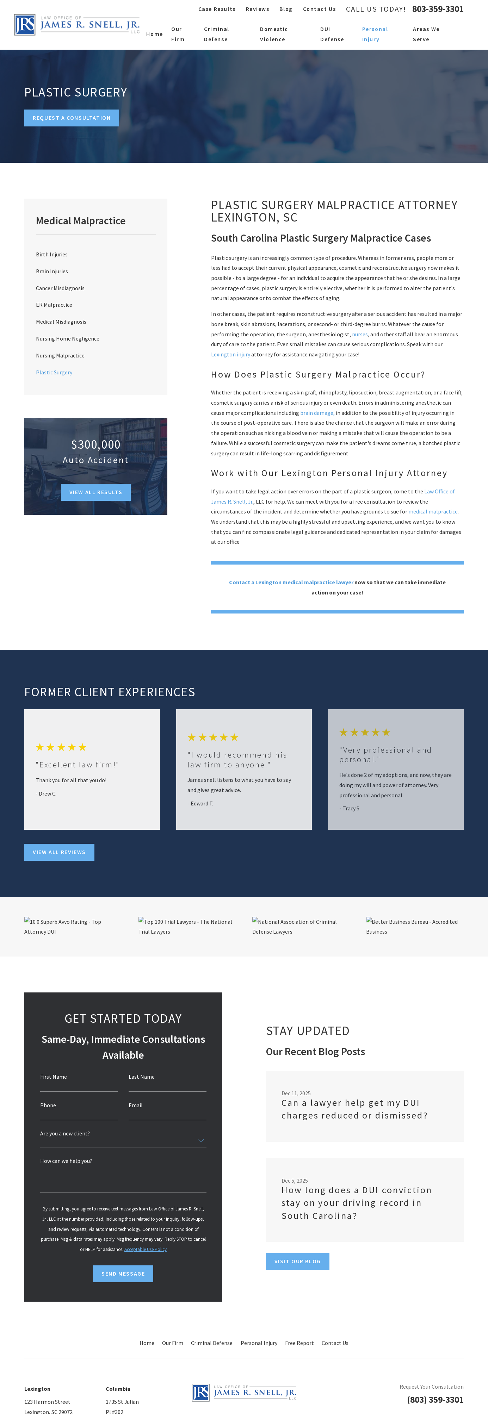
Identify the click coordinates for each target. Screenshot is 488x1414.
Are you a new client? (61, 1133)
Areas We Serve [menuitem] (426, 34)
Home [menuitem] (154, 33)
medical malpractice (433, 511)
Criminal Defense (212, 1342)
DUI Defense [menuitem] (332, 34)
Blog (285, 8)
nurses (360, 334)
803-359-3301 (438, 9)
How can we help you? (62, 1161)
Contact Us (319, 8)
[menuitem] (96, 254)
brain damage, (317, 412)
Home (147, 1342)
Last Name (137, 1077)
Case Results (217, 8)
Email (131, 1105)
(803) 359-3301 (435, 1399)
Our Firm (172, 1342)
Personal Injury (259, 1342)
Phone (44, 1105)
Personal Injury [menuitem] (375, 34)
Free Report (299, 1342)
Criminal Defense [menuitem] (216, 34)
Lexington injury (230, 354)
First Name (49, 1077)
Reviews (258, 8)
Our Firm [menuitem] (178, 34)
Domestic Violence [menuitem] (274, 34)
